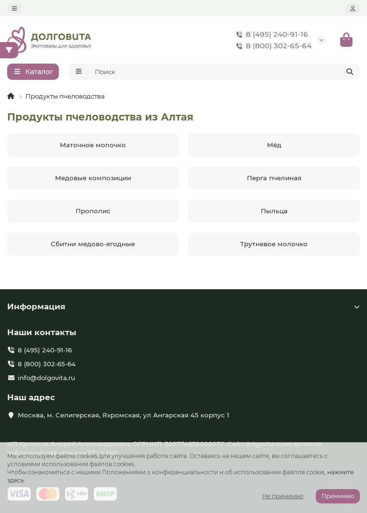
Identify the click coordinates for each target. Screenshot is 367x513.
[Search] (224, 72)
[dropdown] (14, 8)
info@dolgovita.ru (46, 378)
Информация (183, 306)
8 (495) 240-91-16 (270, 34)
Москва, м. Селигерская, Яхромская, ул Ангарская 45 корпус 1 (123, 415)
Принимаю (338, 496)
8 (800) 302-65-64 (272, 46)
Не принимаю (282, 496)
